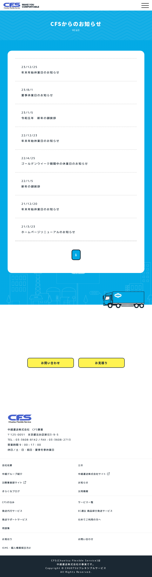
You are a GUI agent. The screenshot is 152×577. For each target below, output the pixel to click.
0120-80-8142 (76, 350)
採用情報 (83, 491)
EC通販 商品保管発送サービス (95, 511)
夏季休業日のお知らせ (37, 95)
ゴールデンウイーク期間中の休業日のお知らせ (54, 164)
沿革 (80, 465)
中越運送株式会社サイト (92, 474)
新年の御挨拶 (30, 186)
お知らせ (83, 482)
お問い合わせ (50, 363)
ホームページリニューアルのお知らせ (48, 232)
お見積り (101, 363)
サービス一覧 (85, 502)
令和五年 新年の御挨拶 (38, 118)
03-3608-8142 (27, 439)
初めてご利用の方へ (89, 519)
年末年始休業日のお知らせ (40, 72)
